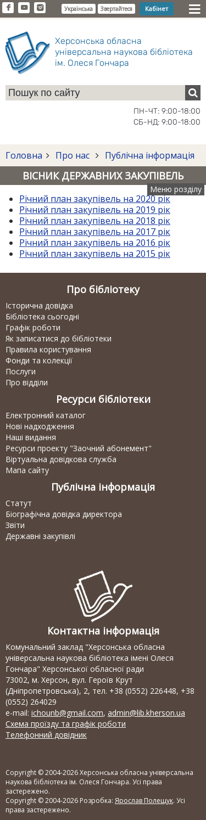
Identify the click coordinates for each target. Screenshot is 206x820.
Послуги (20, 371)
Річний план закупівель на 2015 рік (94, 254)
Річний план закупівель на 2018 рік (94, 221)
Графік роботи (32, 327)
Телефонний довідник (46, 734)
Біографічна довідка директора (63, 514)
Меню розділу (176, 189)
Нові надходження (39, 426)
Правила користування (48, 349)
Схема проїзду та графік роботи (65, 723)
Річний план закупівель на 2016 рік (94, 243)
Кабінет (156, 8)
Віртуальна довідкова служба (60, 459)
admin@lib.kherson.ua (146, 712)
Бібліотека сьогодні (42, 316)
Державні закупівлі (40, 536)
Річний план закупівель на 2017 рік (94, 232)
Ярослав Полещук (144, 800)
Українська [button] (78, 9)
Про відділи (26, 382)
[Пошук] (193, 92)
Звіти (15, 525)
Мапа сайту (27, 470)
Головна (23, 155)
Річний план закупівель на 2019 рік (94, 210)
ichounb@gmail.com (67, 712)
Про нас (72, 155)
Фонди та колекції (39, 360)
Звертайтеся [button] (116, 9)
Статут (18, 503)
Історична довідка (39, 305)
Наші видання (30, 437)
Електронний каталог (45, 415)
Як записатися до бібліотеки (58, 338)
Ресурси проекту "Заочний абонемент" (78, 448)
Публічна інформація (148, 155)
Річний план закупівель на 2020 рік (94, 199)
